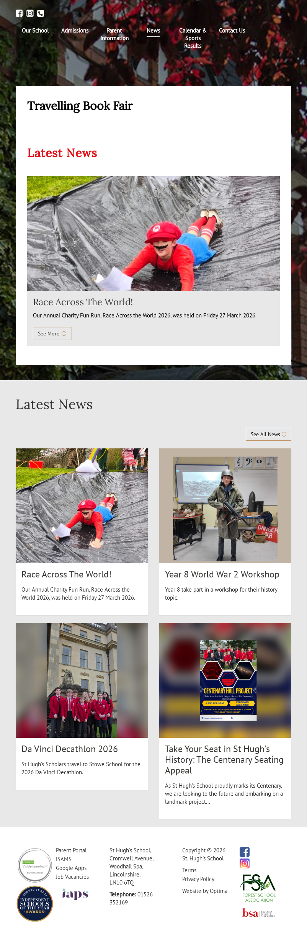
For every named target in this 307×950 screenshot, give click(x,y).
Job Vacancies (72, 876)
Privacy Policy (198, 879)
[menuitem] (35, 30)
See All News (268, 434)
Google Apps (71, 868)
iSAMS (64, 859)
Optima (218, 890)
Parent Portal (71, 850)
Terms (189, 870)
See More (52, 333)
